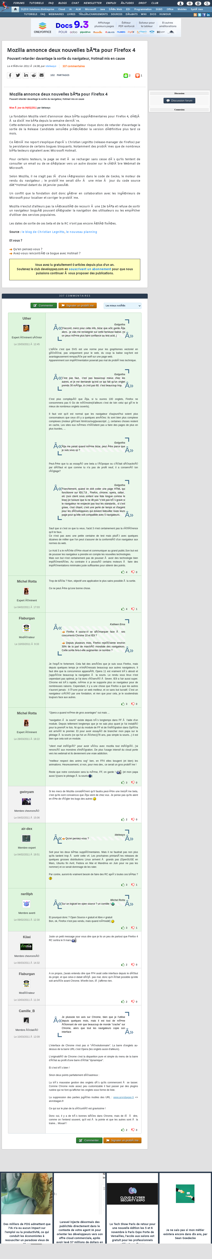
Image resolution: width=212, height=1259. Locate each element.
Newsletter (92, 3)
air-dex (26, 828)
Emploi (111, 3)
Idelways (50, 66)
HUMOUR (165, 14)
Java (102, 9)
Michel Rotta (27, 581)
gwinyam (27, 792)
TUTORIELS (30, 14)
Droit (142, 3)
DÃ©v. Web (115, 9)
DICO (153, 14)
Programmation (143, 9)
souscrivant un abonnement (90, 269)
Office (170, 9)
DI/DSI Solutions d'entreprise (37, 9)
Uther (26, 318)
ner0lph (27, 894)
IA (70, 9)
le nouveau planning (81, 232)
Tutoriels (36, 3)
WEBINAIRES (56, 14)
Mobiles (182, 9)
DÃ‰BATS (132, 14)
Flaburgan (27, 618)
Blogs (62, 3)
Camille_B (27, 1011)
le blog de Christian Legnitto (43, 232)
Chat (75, 3)
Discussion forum (179, 100)
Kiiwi (27, 937)
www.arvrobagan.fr (123, 1097)
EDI (128, 9)
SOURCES (116, 14)
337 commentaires (73, 66)
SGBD (159, 9)
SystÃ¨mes (197, 9)
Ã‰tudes (127, 3)
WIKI (144, 14)
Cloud (61, 9)
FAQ (51, 3)
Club (154, 3)
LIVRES (71, 14)
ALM (78, 9)
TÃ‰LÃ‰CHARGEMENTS (93, 14)
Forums (19, 3)
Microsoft (90, 9)
